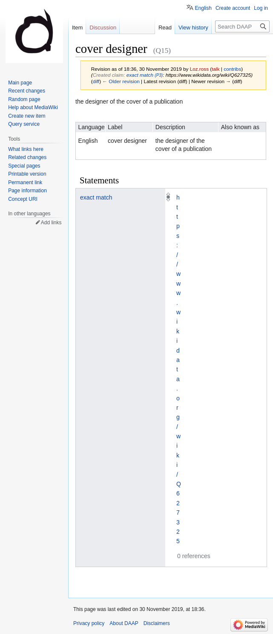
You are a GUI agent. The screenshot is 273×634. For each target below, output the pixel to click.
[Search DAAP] (242, 26)
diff (96, 81)
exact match (96, 197)
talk (215, 69)
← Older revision (121, 81)
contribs (232, 69)
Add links (51, 223)
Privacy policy (88, 623)
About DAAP (123, 623)
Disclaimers (157, 623)
